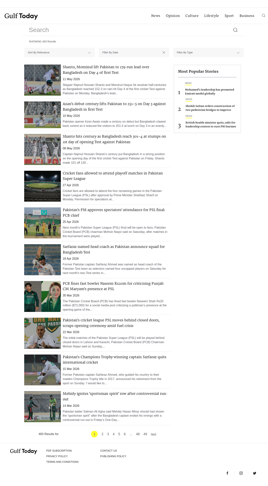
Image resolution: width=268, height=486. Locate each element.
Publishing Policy (113, 460)
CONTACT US (108, 455)
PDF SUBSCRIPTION (59, 455)
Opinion (173, 16)
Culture (191, 16)
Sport (229, 16)
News (155, 16)
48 (138, 438)
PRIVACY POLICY (57, 460)
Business (246, 16)
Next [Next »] (153, 438)
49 (145, 438)
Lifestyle (211, 16)
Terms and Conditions (62, 466)
